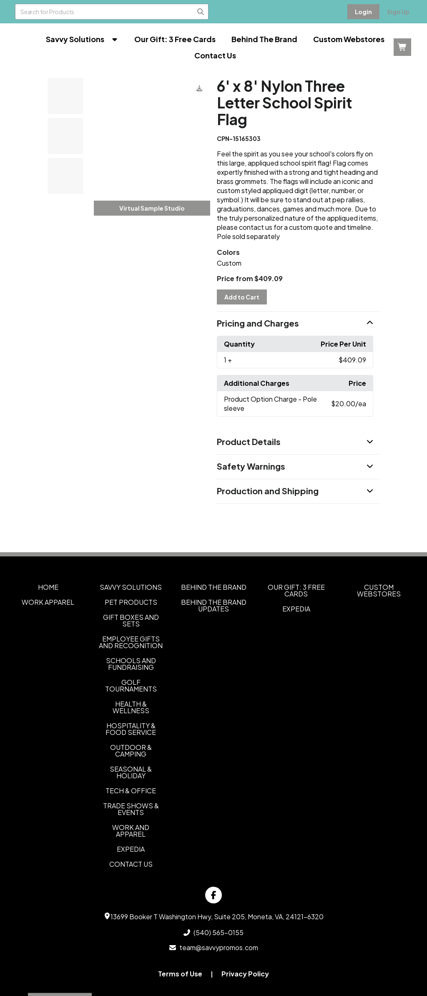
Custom (229, 263)
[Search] (200, 11)
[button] (298, 324)
